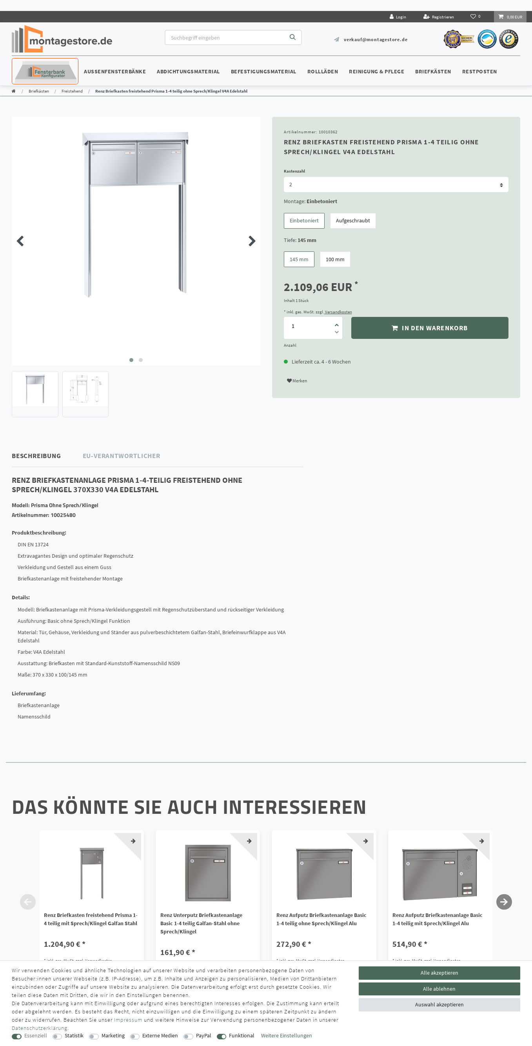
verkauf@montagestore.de (375, 39)
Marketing (113, 1035)
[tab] (47, 456)
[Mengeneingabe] (293, 326)
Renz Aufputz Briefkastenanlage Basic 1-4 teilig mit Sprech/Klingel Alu (437, 919)
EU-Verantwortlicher (121, 455)
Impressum (128, 1019)
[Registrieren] (438, 16)
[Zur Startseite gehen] (14, 91)
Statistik (74, 1035)
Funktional (241, 1035)
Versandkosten (338, 312)
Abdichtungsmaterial (188, 71)
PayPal (203, 1035)
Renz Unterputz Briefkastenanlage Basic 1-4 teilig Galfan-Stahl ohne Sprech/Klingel (201, 923)
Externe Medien (160, 1035)
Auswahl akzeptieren (439, 1004)
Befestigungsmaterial (263, 71)
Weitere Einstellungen (286, 1035)
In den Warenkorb (430, 328)
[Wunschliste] (476, 16)
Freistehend (72, 91)
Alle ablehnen (439, 988)
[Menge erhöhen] (336, 322)
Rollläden (322, 71)
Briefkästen (433, 71)
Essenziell (35, 1035)
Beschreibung (36, 455)
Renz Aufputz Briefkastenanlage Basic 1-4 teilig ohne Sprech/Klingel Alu (321, 919)
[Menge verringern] (336, 333)
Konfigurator (35, 63)
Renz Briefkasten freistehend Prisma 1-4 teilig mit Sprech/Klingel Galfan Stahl (91, 919)
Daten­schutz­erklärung (39, 1027)
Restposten (479, 71)
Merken (297, 381)
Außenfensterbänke (115, 71)
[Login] (397, 16)
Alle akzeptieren (439, 972)
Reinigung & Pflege (376, 71)
